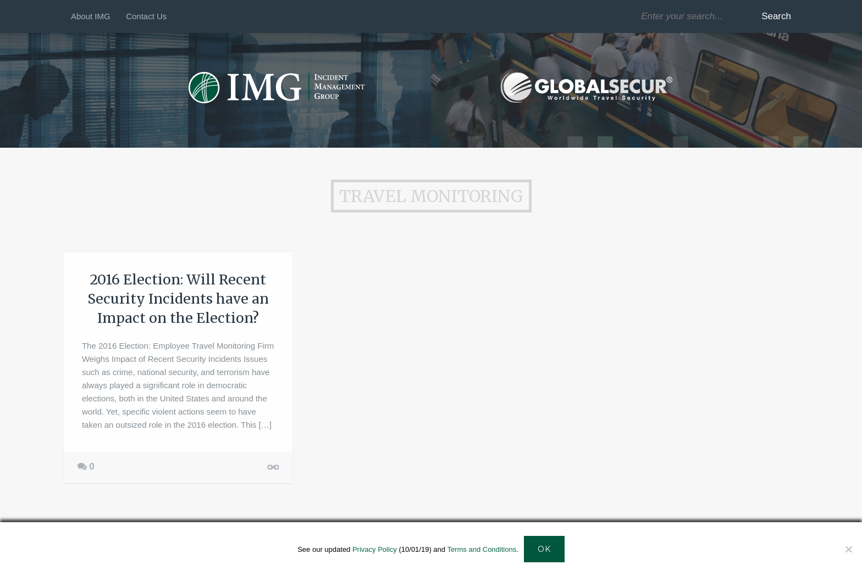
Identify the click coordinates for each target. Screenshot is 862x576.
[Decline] (848, 549)
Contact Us (146, 16)
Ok (544, 549)
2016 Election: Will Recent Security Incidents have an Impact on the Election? (178, 299)
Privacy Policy (374, 549)
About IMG (90, 16)
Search (776, 16)
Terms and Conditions (481, 549)
